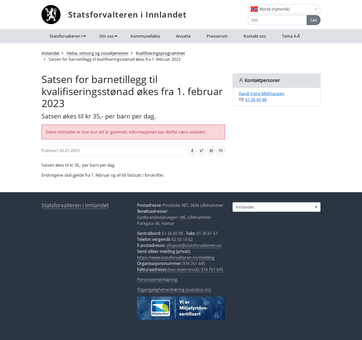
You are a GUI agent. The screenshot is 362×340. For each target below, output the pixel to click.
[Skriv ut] (211, 151)
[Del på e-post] (220, 151)
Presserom (217, 36)
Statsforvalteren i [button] (66, 36)
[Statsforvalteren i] (277, 207)
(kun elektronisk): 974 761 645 (180, 269)
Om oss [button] (106, 36)
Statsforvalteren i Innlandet (127, 14)
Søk (313, 20)
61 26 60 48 (255, 99)
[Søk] (277, 20)
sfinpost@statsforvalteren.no (193, 245)
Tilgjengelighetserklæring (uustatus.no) (174, 289)
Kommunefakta (145, 36)
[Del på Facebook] (192, 151)
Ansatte (183, 36)
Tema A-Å (291, 36)
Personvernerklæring (157, 279)
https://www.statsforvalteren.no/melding (175, 257)
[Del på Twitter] (201, 151)
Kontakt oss (255, 36)
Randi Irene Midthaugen (261, 93)
